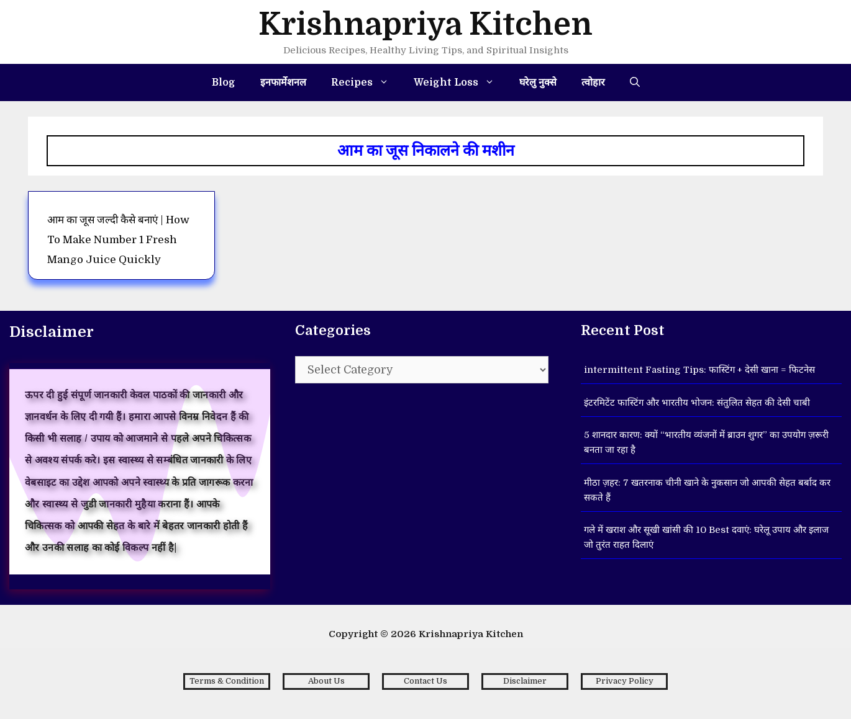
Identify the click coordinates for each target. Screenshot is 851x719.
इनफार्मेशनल (283, 82)
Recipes (366, 82)
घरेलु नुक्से (538, 82)
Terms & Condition (226, 681)
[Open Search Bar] (634, 82)
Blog (223, 82)
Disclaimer (525, 681)
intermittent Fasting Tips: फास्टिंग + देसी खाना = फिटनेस (699, 369)
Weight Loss (460, 82)
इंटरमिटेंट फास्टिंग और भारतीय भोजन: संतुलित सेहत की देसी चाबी (697, 402)
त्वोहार (593, 82)
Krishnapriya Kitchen (425, 24)
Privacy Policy (624, 681)
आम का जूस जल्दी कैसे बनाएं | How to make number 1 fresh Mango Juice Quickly (118, 240)
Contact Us (425, 681)
